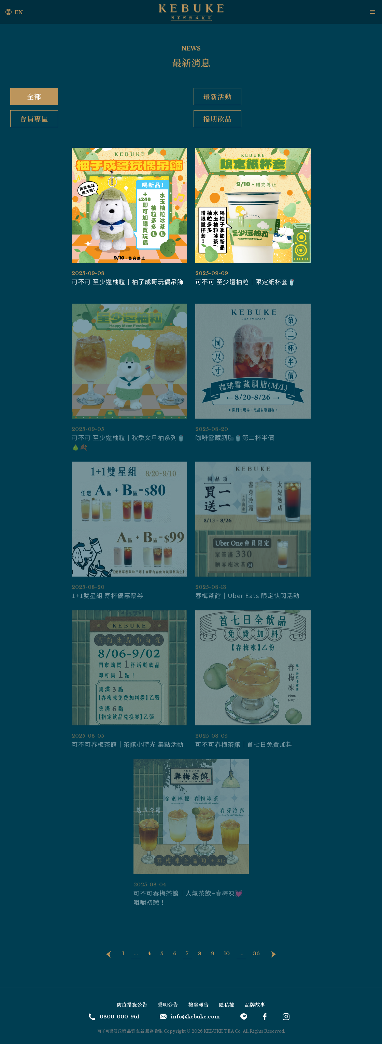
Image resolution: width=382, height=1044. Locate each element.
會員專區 (34, 119)
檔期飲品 (217, 119)
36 (256, 954)
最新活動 (217, 96)
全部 (34, 96)
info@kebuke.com (190, 1016)
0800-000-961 (114, 1016)
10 (227, 954)
